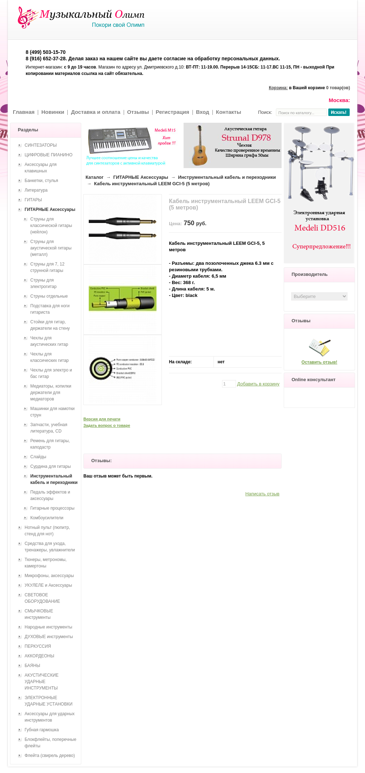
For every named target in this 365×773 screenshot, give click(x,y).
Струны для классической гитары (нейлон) (51, 225)
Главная (24, 112)
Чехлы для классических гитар (49, 357)
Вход (202, 112)
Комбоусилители (46, 517)
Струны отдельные (49, 296)
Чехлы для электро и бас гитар (51, 373)
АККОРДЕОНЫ (39, 655)
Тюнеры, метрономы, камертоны (46, 563)
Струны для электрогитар (43, 283)
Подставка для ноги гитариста (50, 309)
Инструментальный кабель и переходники (227, 177)
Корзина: (278, 87)
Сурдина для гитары (50, 466)
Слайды (38, 456)
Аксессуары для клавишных (41, 167)
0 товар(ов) (338, 87)
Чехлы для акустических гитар (49, 341)
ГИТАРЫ (33, 199)
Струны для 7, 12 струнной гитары (47, 267)
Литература (36, 190)
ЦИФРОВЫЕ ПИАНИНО (48, 154)
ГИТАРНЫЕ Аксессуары (140, 177)
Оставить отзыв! (319, 362)
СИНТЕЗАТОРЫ (41, 145)
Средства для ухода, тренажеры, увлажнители (50, 546)
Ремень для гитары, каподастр (50, 444)
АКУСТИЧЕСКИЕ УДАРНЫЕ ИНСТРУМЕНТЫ (41, 682)
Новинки (52, 112)
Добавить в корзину (258, 383)
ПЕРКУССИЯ (38, 646)
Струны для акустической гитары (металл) (51, 248)
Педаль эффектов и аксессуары (50, 495)
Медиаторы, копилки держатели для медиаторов (50, 392)
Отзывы (138, 112)
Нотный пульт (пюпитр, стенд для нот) (47, 530)
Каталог (94, 177)
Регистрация (172, 112)
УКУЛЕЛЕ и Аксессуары (48, 585)
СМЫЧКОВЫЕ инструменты (39, 614)
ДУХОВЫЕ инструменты (49, 636)
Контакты (228, 112)
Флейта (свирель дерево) (50, 755)
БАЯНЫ (32, 665)
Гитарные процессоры (52, 508)
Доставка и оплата (95, 112)
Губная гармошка (42, 729)
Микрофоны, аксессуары (49, 575)
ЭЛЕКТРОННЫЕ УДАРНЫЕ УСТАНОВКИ (48, 701)
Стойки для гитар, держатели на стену (50, 325)
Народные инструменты (48, 627)
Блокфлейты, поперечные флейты (50, 742)
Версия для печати (101, 419)
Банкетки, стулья (41, 180)
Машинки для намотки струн (52, 412)
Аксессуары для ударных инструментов (49, 717)
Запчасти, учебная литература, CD (48, 428)
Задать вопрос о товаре (106, 425)
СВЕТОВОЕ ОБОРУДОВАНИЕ (42, 598)
